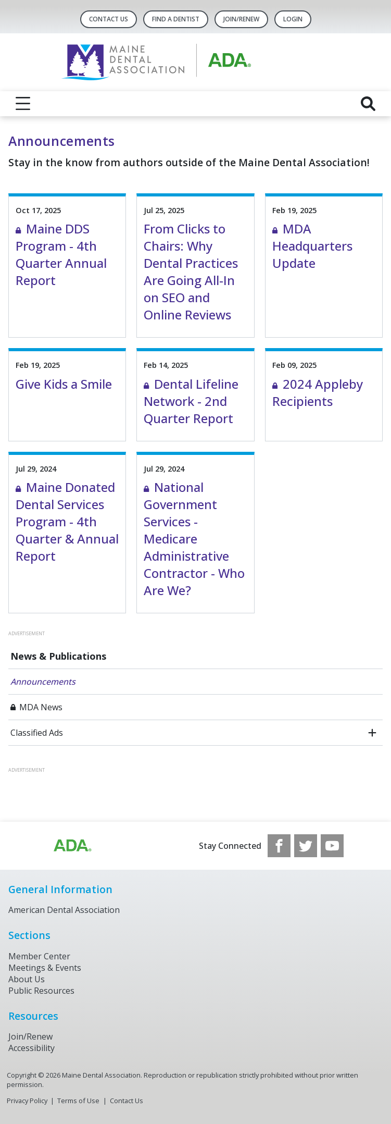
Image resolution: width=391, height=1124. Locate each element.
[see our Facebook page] (279, 845)
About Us (26, 979)
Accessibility (31, 1048)
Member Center (39, 956)
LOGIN (292, 19)
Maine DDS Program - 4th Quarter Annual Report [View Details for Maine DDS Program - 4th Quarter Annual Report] (61, 254)
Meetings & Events (44, 967)
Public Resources (41, 990)
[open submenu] (372, 732)
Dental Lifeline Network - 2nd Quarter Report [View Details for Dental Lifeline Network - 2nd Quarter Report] (191, 401)
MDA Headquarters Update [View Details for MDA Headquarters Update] (312, 245)
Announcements (42, 681)
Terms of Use (78, 1100)
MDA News (40, 707)
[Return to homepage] (195, 62)
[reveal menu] (22, 103)
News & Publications (58, 656)
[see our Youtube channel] (332, 845)
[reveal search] (368, 103)
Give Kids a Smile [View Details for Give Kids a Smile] (64, 383)
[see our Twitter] (305, 845)
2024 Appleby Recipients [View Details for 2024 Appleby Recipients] (317, 392)
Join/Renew (241, 19)
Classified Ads (36, 732)
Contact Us (108, 19)
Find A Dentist (175, 19)
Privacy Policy (27, 1100)
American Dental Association (64, 910)
